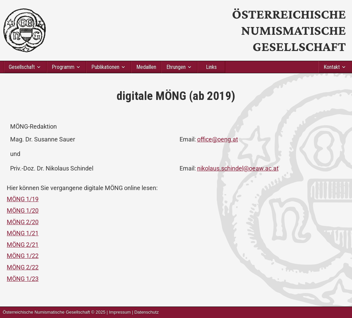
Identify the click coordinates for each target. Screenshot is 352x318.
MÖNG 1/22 (23, 255)
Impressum (120, 312)
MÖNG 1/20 (23, 210)
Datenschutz (146, 312)
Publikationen (105, 67)
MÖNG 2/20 (23, 222)
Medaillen (146, 67)
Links (211, 67)
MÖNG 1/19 (23, 199)
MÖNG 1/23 (23, 278)
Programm (63, 67)
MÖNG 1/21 (23, 233)
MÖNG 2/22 (23, 267)
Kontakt (332, 67)
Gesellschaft (22, 67)
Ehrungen (176, 67)
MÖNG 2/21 (23, 244)
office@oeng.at (217, 139)
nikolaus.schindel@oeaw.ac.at (238, 168)
